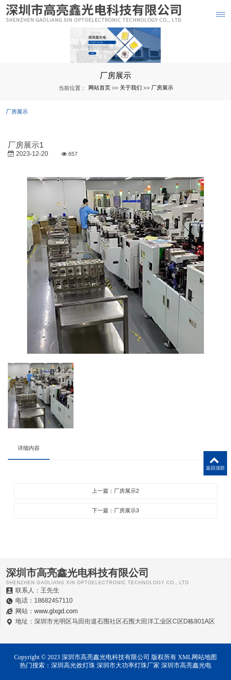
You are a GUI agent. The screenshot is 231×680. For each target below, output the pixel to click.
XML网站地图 (197, 657)
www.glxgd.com (56, 611)
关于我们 (131, 87)
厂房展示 (162, 87)
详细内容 (29, 448)
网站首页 (99, 87)
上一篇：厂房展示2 (115, 491)
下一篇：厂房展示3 (115, 510)
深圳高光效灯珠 (73, 665)
